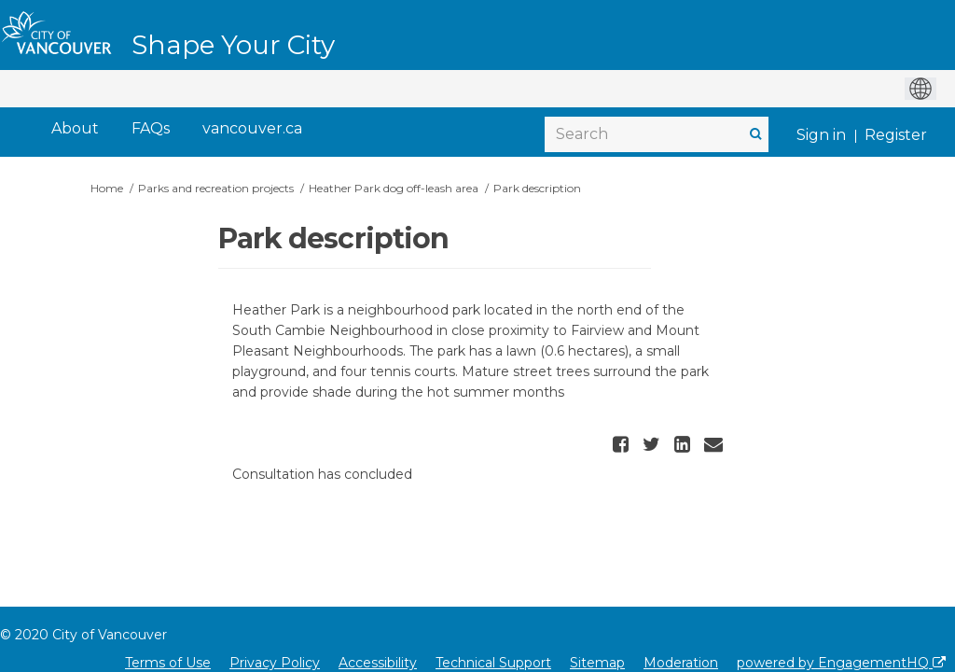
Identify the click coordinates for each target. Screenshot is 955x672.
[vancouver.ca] (252, 129)
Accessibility (378, 662)
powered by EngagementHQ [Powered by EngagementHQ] (841, 662)
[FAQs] (150, 129)
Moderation (681, 662)
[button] (623, 444)
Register (896, 135)
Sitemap (597, 662)
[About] (75, 129)
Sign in (821, 135)
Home (106, 188)
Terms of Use (168, 662)
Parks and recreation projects (216, 188)
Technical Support (493, 662)
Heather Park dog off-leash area (393, 188)
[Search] (656, 134)
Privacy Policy (274, 662)
